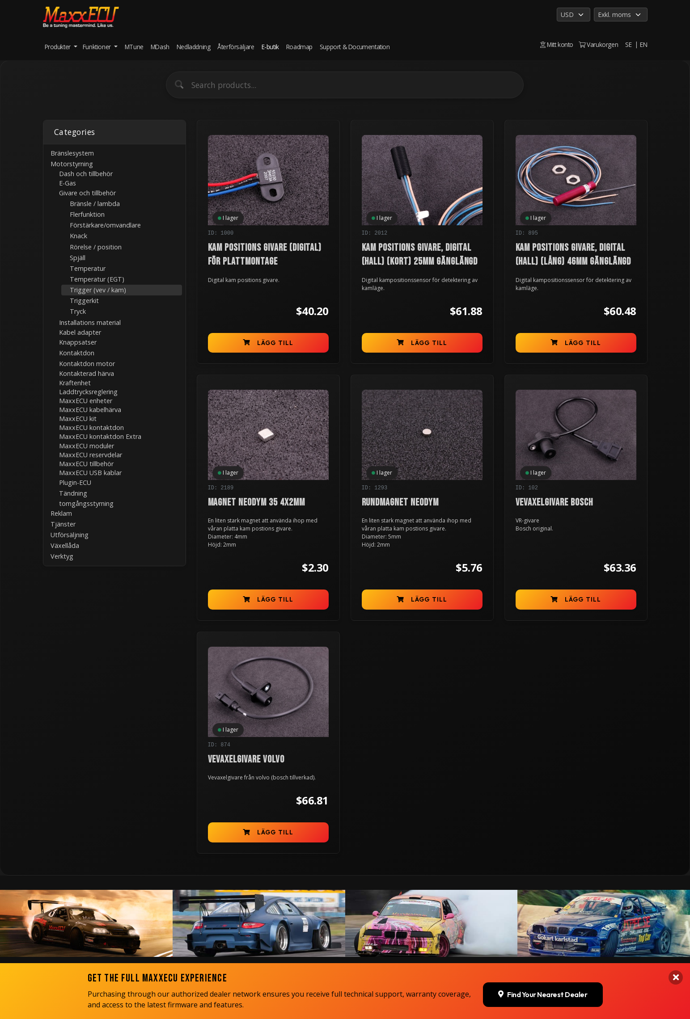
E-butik (270, 46)
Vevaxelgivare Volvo (246, 760)
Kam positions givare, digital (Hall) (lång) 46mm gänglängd (573, 255)
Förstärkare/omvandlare (105, 225)
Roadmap (299, 46)
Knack (78, 236)
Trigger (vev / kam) (98, 290)
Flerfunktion (87, 214)
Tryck (78, 311)
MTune (134, 46)
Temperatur (88, 268)
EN (643, 44)
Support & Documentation (355, 46)
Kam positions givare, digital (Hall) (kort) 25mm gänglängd (420, 255)
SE (628, 44)
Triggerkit (84, 300)
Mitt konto (556, 44)
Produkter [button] (58, 46)
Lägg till (268, 343)
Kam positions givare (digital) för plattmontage (265, 255)
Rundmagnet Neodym (400, 503)
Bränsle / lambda (95, 203)
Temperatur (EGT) (97, 279)
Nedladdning (194, 46)
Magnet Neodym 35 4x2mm (256, 503)
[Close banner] (676, 953)
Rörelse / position (96, 247)
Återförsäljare (235, 46)
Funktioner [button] (98, 46)
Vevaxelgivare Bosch (554, 503)
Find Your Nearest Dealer (542, 970)
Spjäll (77, 257)
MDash (160, 46)
